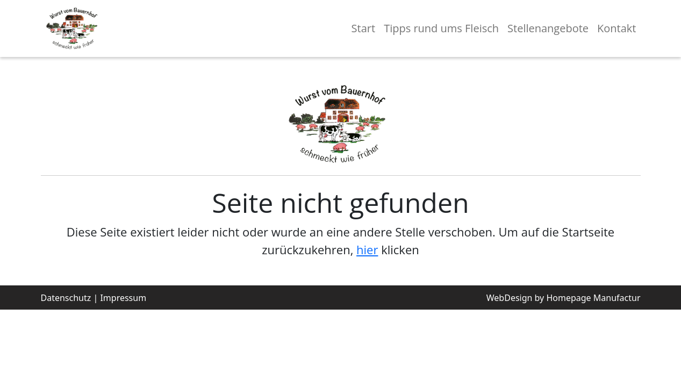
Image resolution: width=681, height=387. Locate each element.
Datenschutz (66, 298)
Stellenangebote (548, 28)
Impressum (123, 298)
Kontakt (616, 28)
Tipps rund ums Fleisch (441, 28)
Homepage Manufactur (593, 298)
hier (367, 249)
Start (364, 28)
